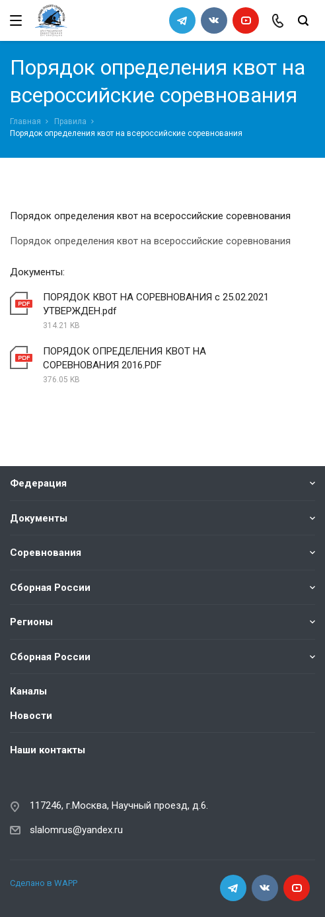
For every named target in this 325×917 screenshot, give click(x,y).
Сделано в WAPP (43, 883)
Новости (31, 716)
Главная (25, 121)
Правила (70, 121)
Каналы (28, 691)
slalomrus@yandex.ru (76, 830)
